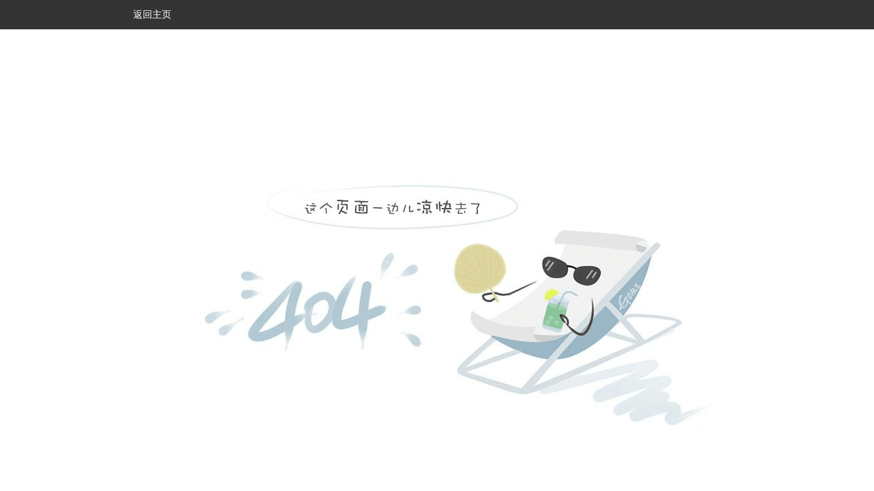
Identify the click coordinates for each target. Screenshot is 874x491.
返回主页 (152, 14)
